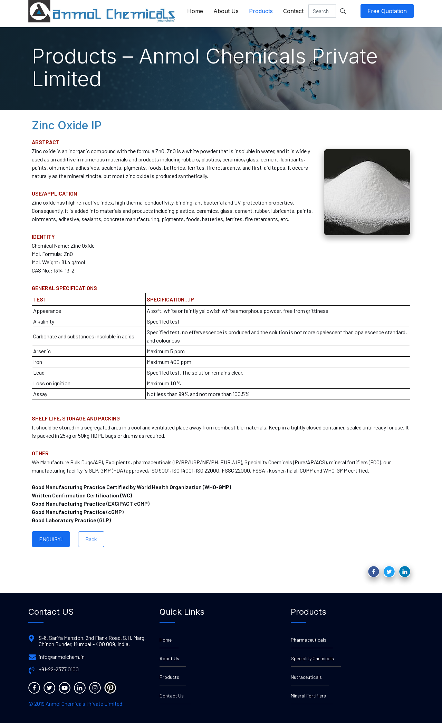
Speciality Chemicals (312, 658)
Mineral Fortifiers (308, 696)
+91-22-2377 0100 (59, 669)
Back (91, 539)
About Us (226, 11)
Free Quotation (387, 11)
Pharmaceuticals (308, 640)
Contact (293, 11)
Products (261, 11)
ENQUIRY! (51, 539)
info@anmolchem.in (62, 657)
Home (195, 11)
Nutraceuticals (306, 677)
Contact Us (172, 696)
